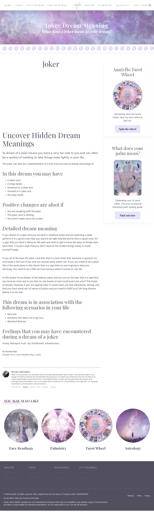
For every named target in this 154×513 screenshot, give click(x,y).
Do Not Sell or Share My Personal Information (21, 498)
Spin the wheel (127, 129)
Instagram (45, 387)
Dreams (58, 478)
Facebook (53, 387)
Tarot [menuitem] (20, 5)
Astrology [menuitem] (123, 5)
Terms (139, 496)
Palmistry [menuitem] (105, 5)
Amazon (25, 387)
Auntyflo (13, 494)
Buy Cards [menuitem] (141, 5)
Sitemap (131, 496)
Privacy (147, 496)
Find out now (127, 215)
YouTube (32, 387)
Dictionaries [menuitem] (36, 5)
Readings (83, 472)
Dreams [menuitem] (90, 5)
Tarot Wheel (35, 478)
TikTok (38, 387)
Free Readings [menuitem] (57, 5)
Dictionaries (60, 472)
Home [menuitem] (8, 5)
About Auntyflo (11, 472)
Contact (7, 483)
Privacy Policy (11, 478)
